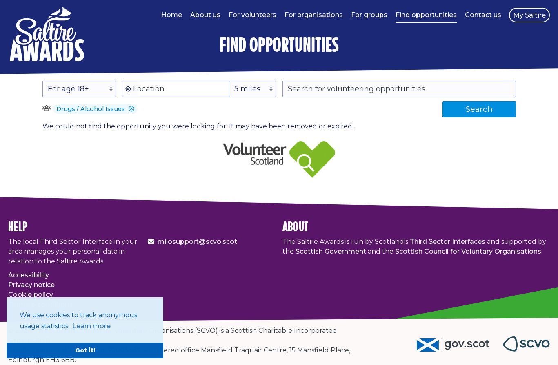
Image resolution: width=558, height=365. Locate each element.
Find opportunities (426, 15)
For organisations (314, 15)
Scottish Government (331, 251)
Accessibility (28, 275)
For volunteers (252, 15)
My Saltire (529, 15)
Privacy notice (31, 285)
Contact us (483, 15)
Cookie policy (30, 295)
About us (205, 15)
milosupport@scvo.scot (197, 242)
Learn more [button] (91, 326)
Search (479, 109)
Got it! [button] (85, 350)
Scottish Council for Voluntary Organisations (468, 251)
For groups (369, 15)
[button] (131, 109)
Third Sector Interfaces (447, 242)
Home (171, 15)
